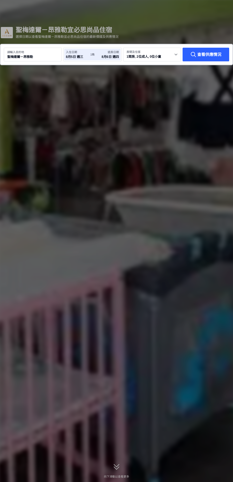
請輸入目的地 (15, 52)
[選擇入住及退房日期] (77, 54)
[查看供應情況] (206, 54)
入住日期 (71, 52)
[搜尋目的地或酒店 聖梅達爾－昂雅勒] (33, 54)
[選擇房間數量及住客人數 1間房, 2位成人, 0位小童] (152, 54)
